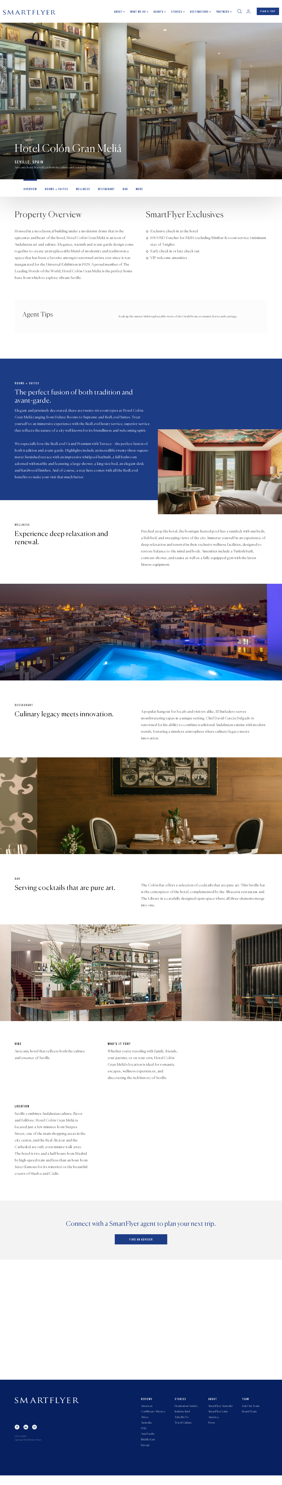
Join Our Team (250, 1413)
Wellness (80, 191)
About (117, 12)
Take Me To (181, 1425)
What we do (137, 12)
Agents (157, 12)
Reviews (147, 1406)
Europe (145, 1454)
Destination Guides (186, 1413)
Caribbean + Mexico (153, 1419)
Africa (144, 1425)
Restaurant (103, 191)
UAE (143, 1437)
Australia (146, 1431)
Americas (146, 1413)
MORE (135, 191)
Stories (175, 12)
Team (245, 1406)
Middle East (148, 1448)
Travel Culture (183, 1431)
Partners (221, 12)
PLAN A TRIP (267, 12)
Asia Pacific (148, 1443)
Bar (121, 191)
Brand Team (249, 1419)
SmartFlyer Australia (220, 1413)
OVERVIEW (30, 191)
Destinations (198, 12)
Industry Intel (182, 1419)
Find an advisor (141, 1247)
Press (211, 1431)
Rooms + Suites (55, 191)
